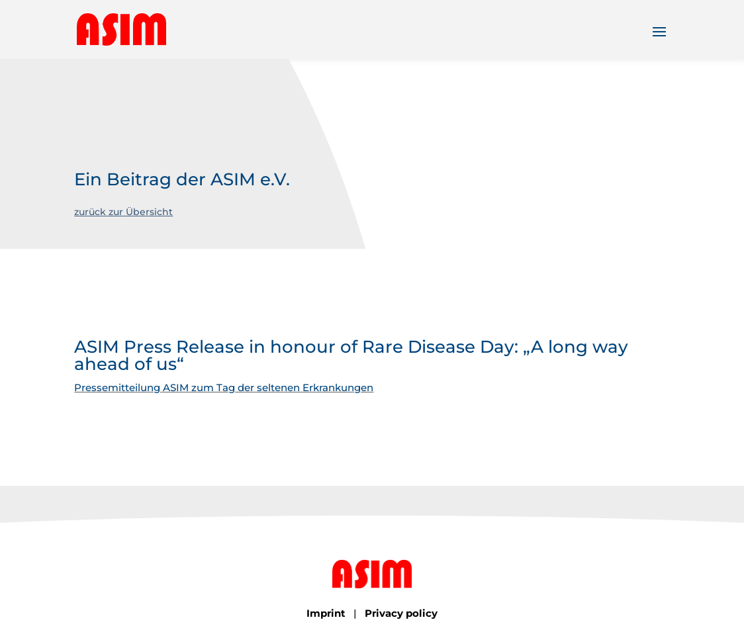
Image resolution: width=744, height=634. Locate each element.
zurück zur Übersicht (123, 212)
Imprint (326, 613)
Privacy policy (401, 613)
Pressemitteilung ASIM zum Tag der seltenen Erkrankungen (223, 387)
